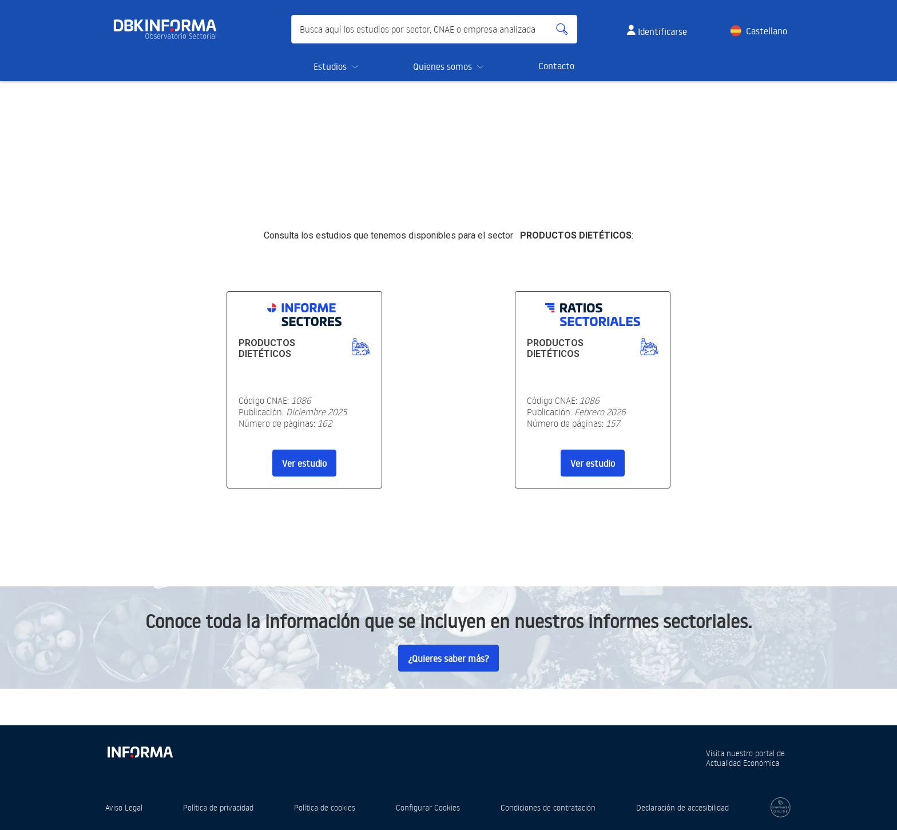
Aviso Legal (123, 807)
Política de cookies (324, 807)
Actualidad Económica (742, 763)
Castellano (766, 31)
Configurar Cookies (428, 807)
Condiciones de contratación (548, 807)
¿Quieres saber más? (448, 658)
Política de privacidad (218, 807)
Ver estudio (304, 463)
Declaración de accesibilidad (682, 807)
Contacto (556, 66)
